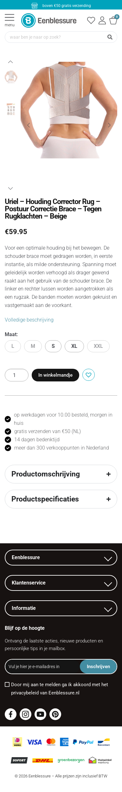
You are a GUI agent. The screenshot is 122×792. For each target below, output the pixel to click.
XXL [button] (98, 346)
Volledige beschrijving (29, 320)
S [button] (53, 346)
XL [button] (74, 346)
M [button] (33, 346)
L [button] (12, 346)
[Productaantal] (17, 375)
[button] (88, 374)
